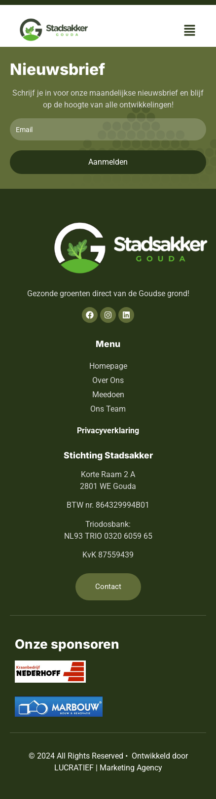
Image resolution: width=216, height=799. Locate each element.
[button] (190, 31)
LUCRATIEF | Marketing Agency (108, 767)
